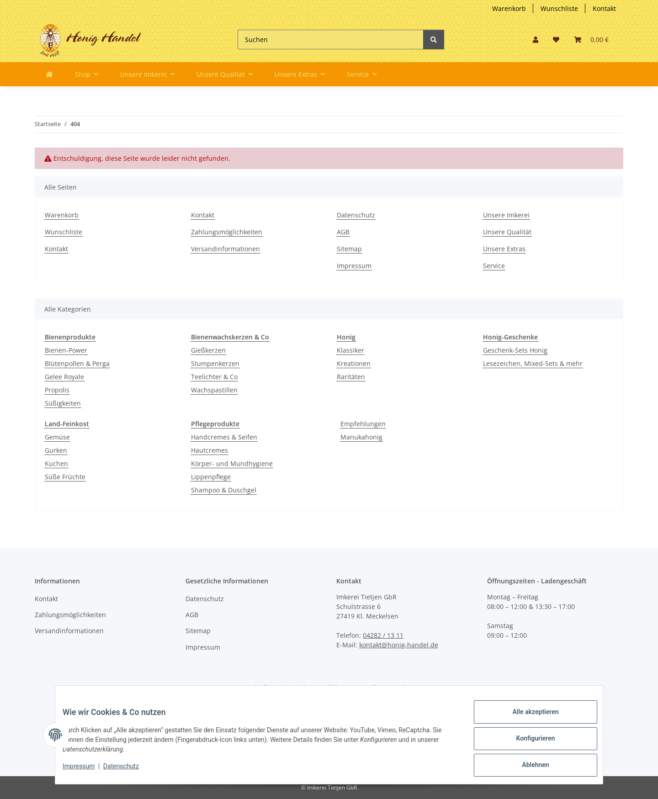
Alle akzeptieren (528, 719)
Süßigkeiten (63, 403)
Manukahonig (361, 437)
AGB (343, 232)
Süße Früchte (65, 476)
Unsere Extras (504, 248)
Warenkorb (509, 8)
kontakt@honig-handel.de (398, 644)
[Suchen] (331, 39)
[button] (535, 39)
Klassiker (350, 350)
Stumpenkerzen (215, 363)
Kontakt (604, 8)
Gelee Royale (64, 376)
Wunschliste (559, 8)
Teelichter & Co (214, 376)
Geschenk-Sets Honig (515, 350)
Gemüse (57, 437)
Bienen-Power (66, 350)
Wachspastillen (214, 390)
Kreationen (354, 363)
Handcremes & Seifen (224, 437)
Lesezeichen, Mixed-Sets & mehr (533, 363)
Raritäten (351, 376)
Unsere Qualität (507, 232)
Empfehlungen (363, 423)
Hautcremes (209, 450)
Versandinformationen (225, 248)
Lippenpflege (211, 476)
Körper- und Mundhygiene (232, 463)
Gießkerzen (208, 350)
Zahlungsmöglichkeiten (226, 232)
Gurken (56, 450)
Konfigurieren (528, 742)
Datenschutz (356, 215)
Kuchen (56, 463)
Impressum (354, 265)
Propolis (57, 390)
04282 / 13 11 (383, 635)
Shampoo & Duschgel (223, 490)
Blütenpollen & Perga (77, 363)
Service (494, 265)
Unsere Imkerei (506, 215)
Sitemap (349, 248)
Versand (391, 687)
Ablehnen (528, 766)
